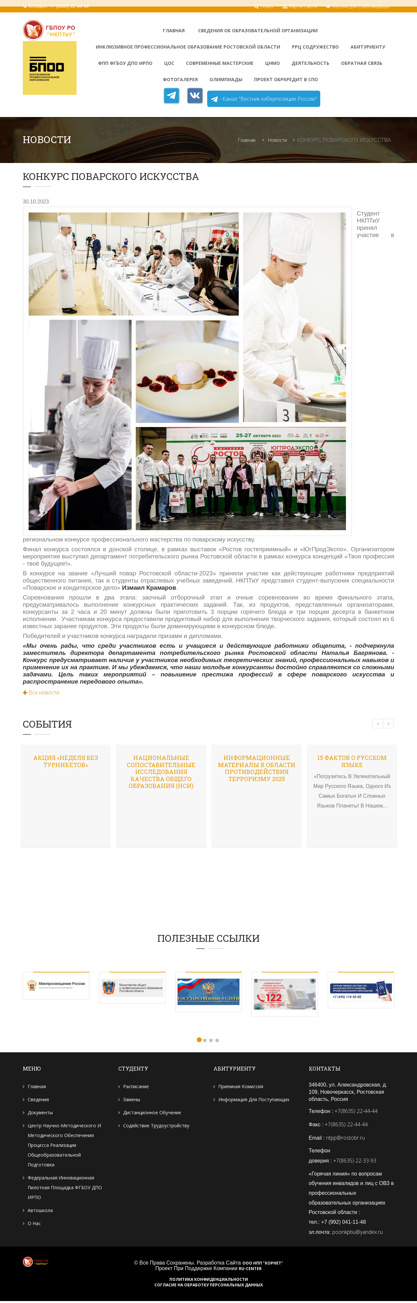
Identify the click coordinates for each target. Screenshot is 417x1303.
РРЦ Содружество (315, 47)
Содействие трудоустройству (156, 1126)
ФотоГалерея (180, 79)
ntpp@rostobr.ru (345, 1138)
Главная (174, 30)
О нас (34, 1224)
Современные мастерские (219, 63)
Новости (277, 140)
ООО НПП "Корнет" (262, 1265)
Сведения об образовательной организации (258, 30)
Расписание (136, 1087)
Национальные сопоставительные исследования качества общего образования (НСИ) (161, 772)
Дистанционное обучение (152, 1113)
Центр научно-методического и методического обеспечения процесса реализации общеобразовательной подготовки (64, 1145)
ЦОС (169, 63)
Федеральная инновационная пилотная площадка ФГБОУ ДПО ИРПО (65, 1188)
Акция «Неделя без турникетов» (65, 761)
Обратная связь (361, 63)
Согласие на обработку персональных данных (208, 1287)
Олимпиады (225, 79)
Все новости (41, 692)
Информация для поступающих (253, 1100)
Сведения (38, 1100)
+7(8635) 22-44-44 (356, 1111)
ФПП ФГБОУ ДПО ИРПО (125, 63)
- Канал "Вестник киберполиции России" (263, 99)
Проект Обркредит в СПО (286, 79)
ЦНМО (272, 63)
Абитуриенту (368, 47)
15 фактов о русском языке (352, 761)
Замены (131, 1100)
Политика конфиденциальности (208, 1281)
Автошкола (40, 1211)
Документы (40, 1113)
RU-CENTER (250, 1270)
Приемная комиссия (240, 1087)
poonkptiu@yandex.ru (357, 1233)
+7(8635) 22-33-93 (354, 1161)
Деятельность (310, 63)
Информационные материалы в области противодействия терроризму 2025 (256, 768)
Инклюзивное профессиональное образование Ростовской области (188, 47)
